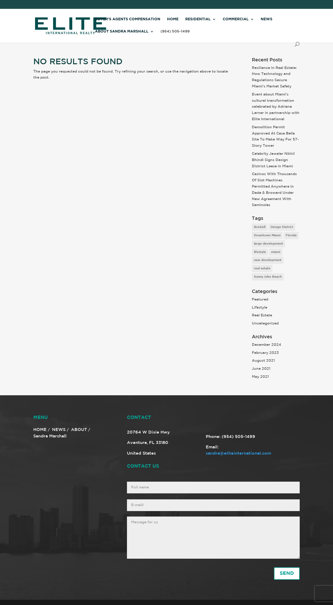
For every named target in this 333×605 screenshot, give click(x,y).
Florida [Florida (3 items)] (291, 235)
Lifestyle (259, 307)
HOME (40, 430)
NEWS (59, 430)
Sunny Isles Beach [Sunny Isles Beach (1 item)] (268, 276)
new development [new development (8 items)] (267, 260)
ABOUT (79, 430)
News (266, 19)
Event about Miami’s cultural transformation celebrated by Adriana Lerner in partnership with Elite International (275, 107)
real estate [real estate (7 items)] (262, 268)
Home (172, 19)
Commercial (236, 19)
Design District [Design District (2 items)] (282, 227)
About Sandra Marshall (122, 31)
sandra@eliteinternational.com (238, 453)
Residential (198, 19)
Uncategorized (265, 323)
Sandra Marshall (50, 436)
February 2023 (265, 352)
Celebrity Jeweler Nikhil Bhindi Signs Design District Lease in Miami (273, 160)
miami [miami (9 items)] (275, 252)
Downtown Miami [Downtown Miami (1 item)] (267, 235)
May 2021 (260, 376)
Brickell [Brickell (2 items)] (259, 227)
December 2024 (266, 344)
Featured (260, 299)
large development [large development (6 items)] (268, 243)
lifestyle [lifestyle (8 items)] (260, 252)
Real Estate (262, 315)
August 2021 (263, 360)
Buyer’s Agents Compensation (127, 19)
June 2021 (261, 368)
